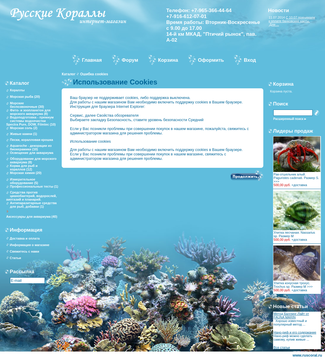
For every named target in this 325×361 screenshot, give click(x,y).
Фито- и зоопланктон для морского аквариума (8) (30, 112)
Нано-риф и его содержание (295, 332)
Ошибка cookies (94, 74)
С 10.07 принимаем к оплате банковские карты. (292, 19)
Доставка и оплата (25, 238)
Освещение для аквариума (31, 153)
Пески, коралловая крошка (31, 140)
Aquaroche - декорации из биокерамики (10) (31, 147)
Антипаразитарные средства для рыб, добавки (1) (33, 204)
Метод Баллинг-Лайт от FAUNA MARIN (291, 315)
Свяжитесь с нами (24, 251)
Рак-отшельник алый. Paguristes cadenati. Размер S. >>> (296, 178)
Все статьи (282, 347)
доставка (300, 185)
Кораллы (17, 90)
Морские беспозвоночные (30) (27, 104)
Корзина (283, 84)
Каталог (69, 74)
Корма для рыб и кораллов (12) (23, 167)
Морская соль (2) (23, 128)
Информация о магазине (29, 245)
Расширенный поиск (288, 119)
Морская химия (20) (26, 173)
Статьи (15, 258)
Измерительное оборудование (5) (24, 181)
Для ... (274, 24)
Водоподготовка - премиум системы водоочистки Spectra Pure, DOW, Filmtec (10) (31, 121)
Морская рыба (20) (25, 96)
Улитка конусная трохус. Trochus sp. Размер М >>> (293, 284)
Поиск (280, 104)
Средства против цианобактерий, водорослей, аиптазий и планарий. (31, 196)
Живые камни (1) (23, 134)
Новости (278, 10)
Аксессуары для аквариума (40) (31, 216)
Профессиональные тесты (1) (34, 186)
